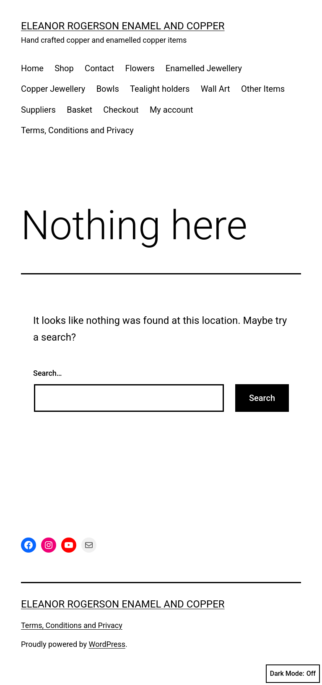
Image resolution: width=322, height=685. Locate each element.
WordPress (107, 644)
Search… (47, 373)
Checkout (120, 110)
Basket (79, 110)
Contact (99, 68)
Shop (64, 68)
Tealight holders (160, 89)
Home (32, 68)
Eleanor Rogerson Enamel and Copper (123, 26)
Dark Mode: (293, 674)
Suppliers (38, 110)
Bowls (107, 89)
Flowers (139, 68)
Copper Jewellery (53, 89)
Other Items (263, 89)
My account (171, 110)
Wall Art (215, 89)
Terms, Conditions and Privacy (77, 130)
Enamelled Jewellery (204, 68)
